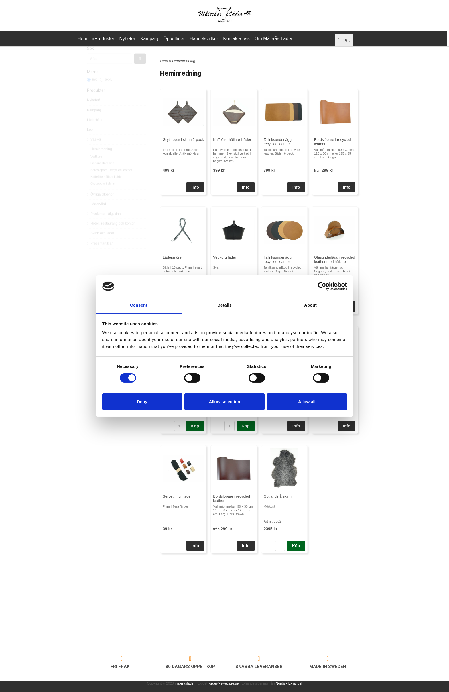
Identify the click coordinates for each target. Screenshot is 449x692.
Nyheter (127, 38)
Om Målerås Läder (274, 38)
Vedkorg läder (224, 257)
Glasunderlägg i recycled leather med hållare (334, 259)
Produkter (104, 38)
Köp (195, 426)
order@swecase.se (224, 683)
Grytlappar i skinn (102, 195)
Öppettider (174, 38)
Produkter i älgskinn (104, 226)
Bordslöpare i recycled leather (111, 182)
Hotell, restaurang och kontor (111, 236)
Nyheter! (93, 112)
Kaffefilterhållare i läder (106, 188)
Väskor (94, 151)
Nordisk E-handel (289, 683)
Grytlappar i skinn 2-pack (183, 139)
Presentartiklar (100, 255)
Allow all (307, 401)
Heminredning (99, 161)
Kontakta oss (236, 38)
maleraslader (184, 683)
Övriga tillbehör (100, 206)
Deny (142, 401)
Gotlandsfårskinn (102, 175)
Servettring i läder (177, 496)
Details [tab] (224, 305)
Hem (82, 38)
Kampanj (149, 38)
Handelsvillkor (204, 38)
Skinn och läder (100, 245)
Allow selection (224, 401)
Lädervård (96, 216)
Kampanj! (94, 122)
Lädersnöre (172, 257)
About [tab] (310, 305)
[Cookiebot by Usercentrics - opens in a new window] (322, 286)
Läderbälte (95, 132)
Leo (90, 142)
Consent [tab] (138, 305)
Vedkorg (96, 168)
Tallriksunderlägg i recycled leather (279, 141)
